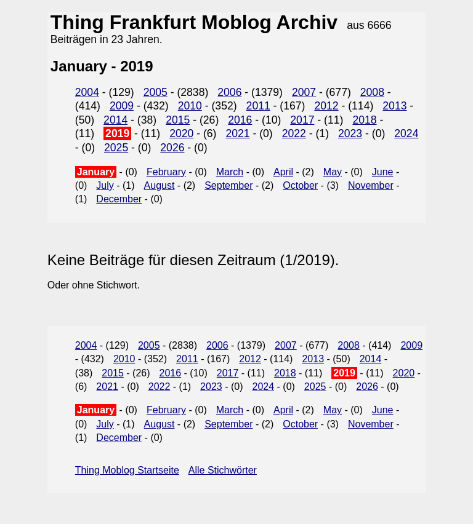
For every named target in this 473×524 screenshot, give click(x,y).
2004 (87, 92)
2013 (394, 106)
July (104, 185)
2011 (258, 106)
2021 (237, 133)
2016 (240, 120)
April (283, 172)
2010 (190, 106)
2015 (178, 120)
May (332, 172)
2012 (326, 106)
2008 (372, 92)
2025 (116, 147)
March (229, 172)
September (228, 185)
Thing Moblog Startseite (127, 470)
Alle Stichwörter (222, 470)
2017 (302, 120)
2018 (364, 120)
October (300, 185)
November (371, 185)
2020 (181, 133)
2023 (350, 133)
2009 (122, 106)
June (383, 172)
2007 (304, 92)
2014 (115, 120)
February (166, 172)
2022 (294, 133)
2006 (229, 92)
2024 (406, 133)
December (119, 199)
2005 (156, 92)
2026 (172, 147)
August (159, 185)
